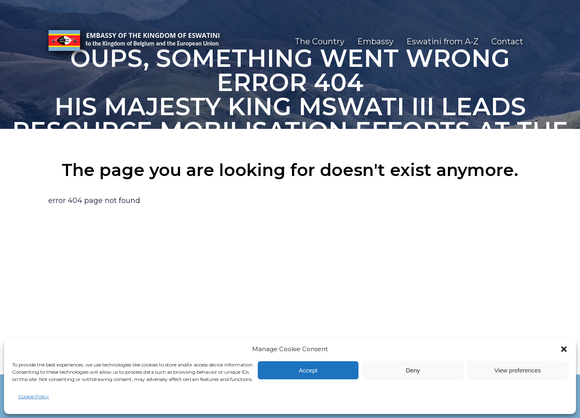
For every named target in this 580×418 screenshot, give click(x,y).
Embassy (375, 41)
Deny (413, 370)
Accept (308, 370)
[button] (564, 349)
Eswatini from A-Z (442, 41)
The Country (319, 41)
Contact (507, 41)
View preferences (517, 370)
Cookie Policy (33, 396)
